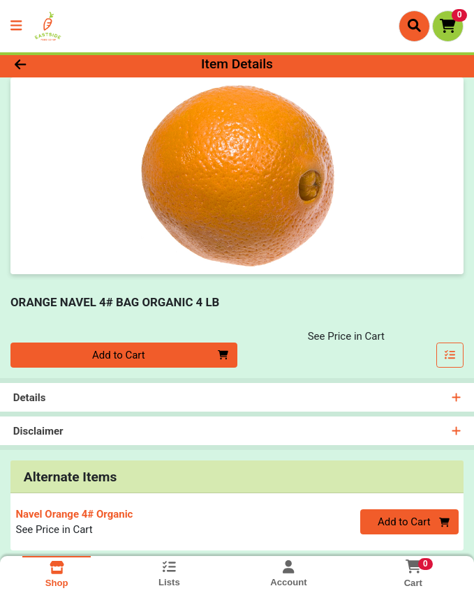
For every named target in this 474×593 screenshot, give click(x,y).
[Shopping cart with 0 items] (448, 26)
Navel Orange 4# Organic (74, 514)
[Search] (414, 26)
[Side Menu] (16, 26)
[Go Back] (67, 64)
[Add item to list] (450, 355)
